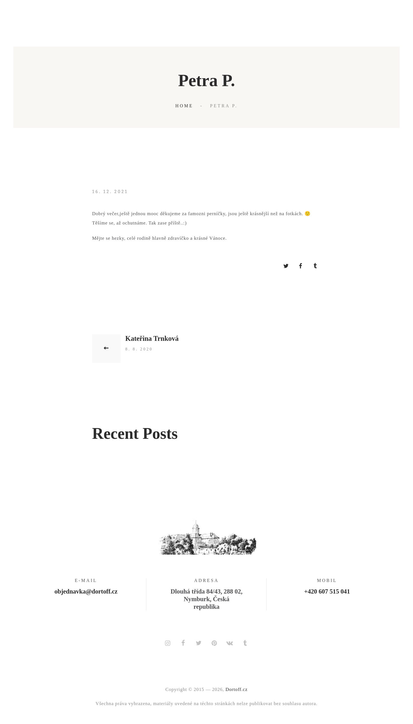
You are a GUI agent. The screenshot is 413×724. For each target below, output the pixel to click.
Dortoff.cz (236, 689)
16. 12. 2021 (110, 191)
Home (184, 105)
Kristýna (124, 489)
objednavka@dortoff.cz (86, 591)
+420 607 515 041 (327, 591)
